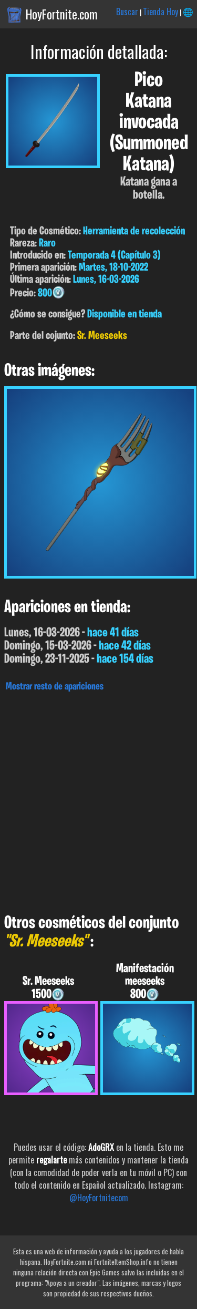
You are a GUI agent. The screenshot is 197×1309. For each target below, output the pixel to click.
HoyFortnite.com (62, 14)
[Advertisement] (98, 800)
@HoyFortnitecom (98, 1197)
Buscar (127, 11)
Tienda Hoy (160, 11)
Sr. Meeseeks (102, 336)
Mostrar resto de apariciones (54, 687)
